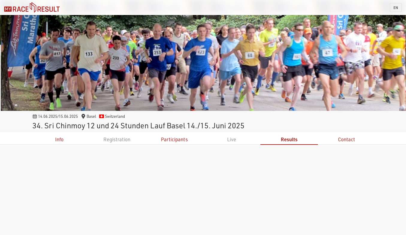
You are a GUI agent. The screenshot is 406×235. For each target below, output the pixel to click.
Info (59, 139)
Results (289, 139)
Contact (346, 139)
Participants (174, 139)
